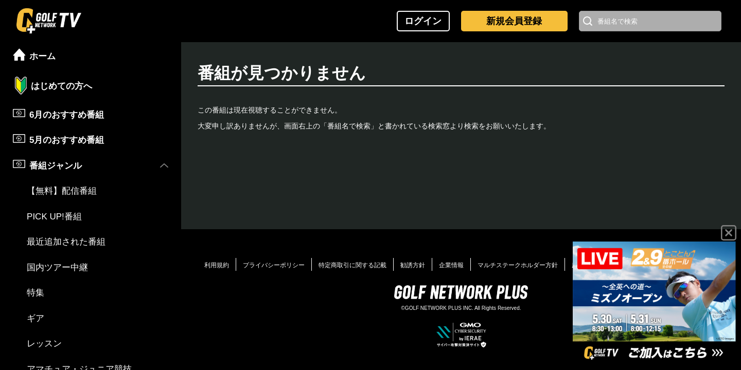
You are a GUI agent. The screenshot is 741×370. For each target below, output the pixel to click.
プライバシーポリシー (274, 265)
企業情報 (451, 265)
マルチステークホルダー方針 (518, 265)
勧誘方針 (412, 265)
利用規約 (216, 265)
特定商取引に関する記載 (352, 265)
